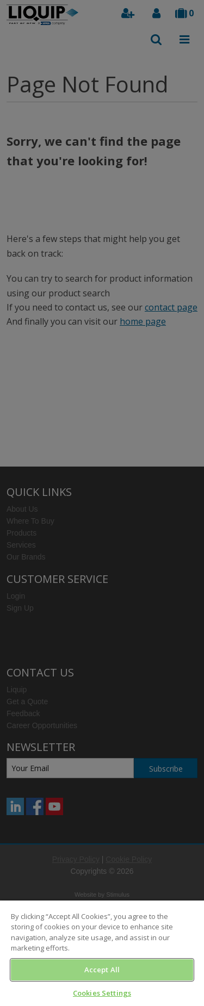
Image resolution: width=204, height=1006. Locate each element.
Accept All (102, 969)
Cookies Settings (102, 993)
